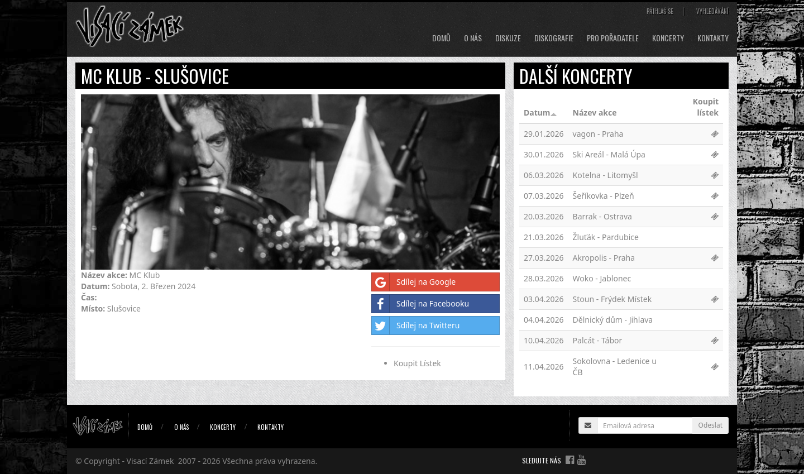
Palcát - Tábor (598, 340)
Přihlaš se (660, 11)
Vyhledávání (712, 11)
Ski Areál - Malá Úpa (609, 154)
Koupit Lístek (417, 363)
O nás (473, 38)
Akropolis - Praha (604, 257)
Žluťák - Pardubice (606, 237)
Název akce (595, 112)
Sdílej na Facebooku (420, 304)
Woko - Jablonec (602, 278)
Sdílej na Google (414, 282)
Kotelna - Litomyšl (605, 175)
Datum (540, 112)
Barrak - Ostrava (602, 216)
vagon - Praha (598, 133)
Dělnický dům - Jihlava (613, 319)
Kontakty (713, 38)
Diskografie (553, 38)
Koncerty (668, 38)
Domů (441, 38)
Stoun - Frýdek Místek (612, 299)
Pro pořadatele (613, 38)
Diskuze (508, 38)
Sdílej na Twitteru (416, 325)
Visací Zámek (150, 461)
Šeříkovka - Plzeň (603, 195)
